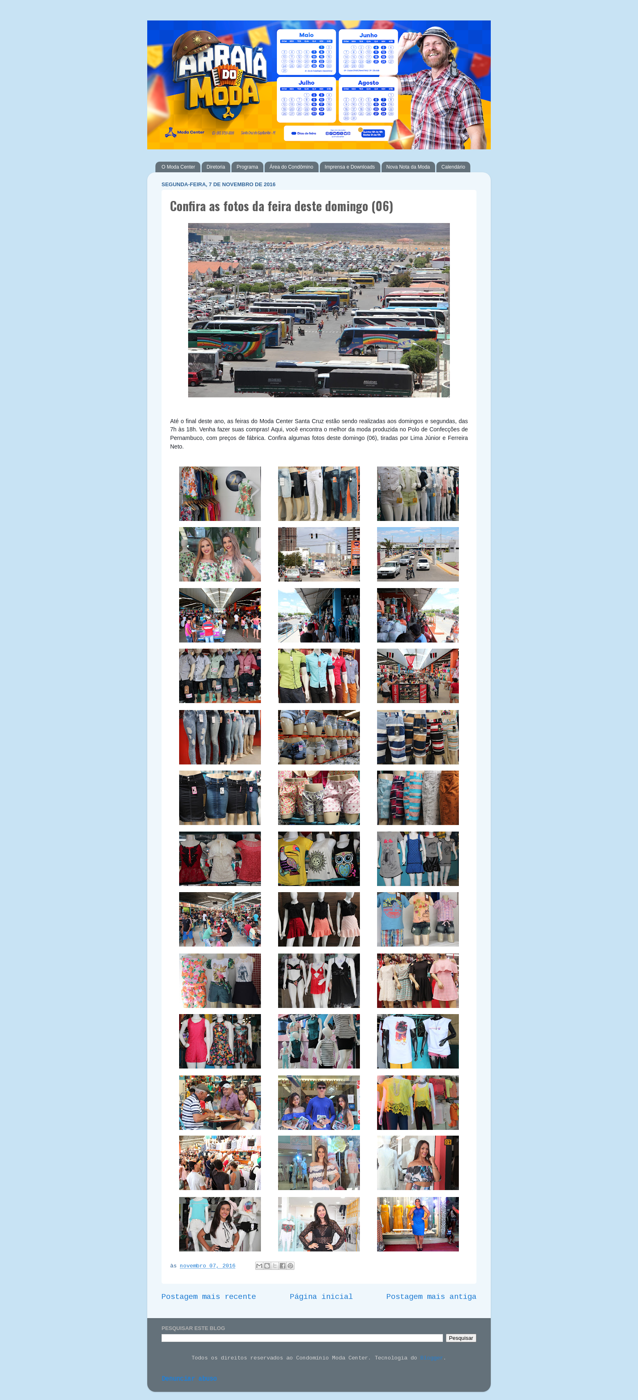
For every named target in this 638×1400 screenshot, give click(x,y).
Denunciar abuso (189, 1379)
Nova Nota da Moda (408, 167)
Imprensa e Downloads (350, 167)
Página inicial (321, 1296)
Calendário (453, 167)
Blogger (431, 1358)
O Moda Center (178, 167)
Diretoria (216, 167)
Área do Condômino (291, 167)
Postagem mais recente (209, 1296)
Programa (247, 167)
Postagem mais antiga (431, 1296)
